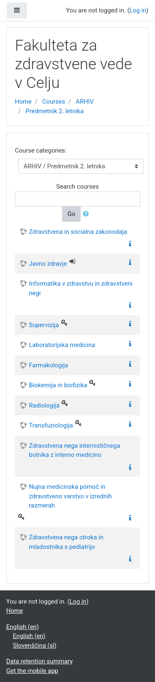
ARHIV (84, 101)
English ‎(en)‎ (22, 627)
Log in (137, 10)
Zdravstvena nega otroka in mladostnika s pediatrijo (66, 542)
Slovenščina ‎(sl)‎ (35, 645)
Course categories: (41, 150)
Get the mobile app (32, 671)
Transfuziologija (51, 425)
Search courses (77, 186)
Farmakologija (48, 365)
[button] (87, 214)
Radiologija (44, 405)
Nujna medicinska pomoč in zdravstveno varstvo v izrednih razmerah (70, 496)
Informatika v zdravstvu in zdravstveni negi (81, 288)
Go (71, 214)
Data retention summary (39, 661)
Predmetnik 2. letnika (54, 111)
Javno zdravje (48, 263)
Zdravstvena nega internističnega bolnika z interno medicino (74, 450)
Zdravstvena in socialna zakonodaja (78, 231)
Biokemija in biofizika (58, 385)
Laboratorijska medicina (62, 345)
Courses (53, 101)
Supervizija (44, 325)
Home (23, 101)
